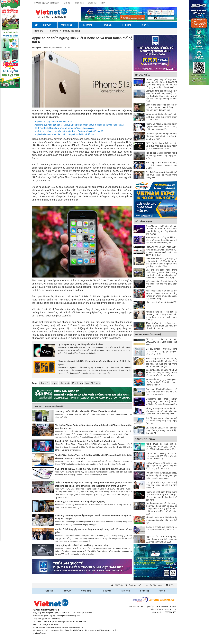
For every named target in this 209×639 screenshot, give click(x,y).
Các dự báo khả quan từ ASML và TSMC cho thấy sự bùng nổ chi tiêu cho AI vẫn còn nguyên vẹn (161, 372)
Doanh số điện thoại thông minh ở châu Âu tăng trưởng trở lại (85, 441)
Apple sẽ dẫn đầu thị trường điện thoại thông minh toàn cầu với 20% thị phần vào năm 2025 (161, 539)
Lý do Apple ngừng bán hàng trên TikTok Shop (80, 344)
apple (54, 383)
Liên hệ (67, 3)
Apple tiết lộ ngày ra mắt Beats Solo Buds (53, 121)
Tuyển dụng (79, 3)
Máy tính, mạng (143, 221)
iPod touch (77, 383)
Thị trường (88, 25)
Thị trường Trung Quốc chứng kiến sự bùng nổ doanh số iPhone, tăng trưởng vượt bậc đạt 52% (93, 426)
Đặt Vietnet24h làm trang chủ (128, 585)
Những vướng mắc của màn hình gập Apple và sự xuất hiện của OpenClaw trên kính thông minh (161, 411)
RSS (171, 585)
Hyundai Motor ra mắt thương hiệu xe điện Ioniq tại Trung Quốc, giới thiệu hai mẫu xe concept (161, 475)
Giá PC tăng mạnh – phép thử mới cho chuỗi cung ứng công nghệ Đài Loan (161, 420)
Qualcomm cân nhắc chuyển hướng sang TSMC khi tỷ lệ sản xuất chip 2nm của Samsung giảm (161, 401)
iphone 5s (44, 383)
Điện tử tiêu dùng (145, 439)
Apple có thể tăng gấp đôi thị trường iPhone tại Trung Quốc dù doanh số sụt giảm (93, 531)
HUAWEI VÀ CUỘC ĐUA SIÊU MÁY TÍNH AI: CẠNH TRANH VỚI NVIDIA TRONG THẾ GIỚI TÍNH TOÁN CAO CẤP (161, 251)
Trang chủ (38, 31)
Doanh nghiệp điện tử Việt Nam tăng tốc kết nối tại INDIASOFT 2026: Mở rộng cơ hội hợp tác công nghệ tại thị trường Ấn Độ (161, 83)
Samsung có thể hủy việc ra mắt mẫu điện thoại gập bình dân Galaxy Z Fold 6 (92, 469)
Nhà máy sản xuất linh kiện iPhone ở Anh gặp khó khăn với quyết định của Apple (94, 363)
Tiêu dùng (128, 25)
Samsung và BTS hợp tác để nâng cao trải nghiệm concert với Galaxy (161, 165)
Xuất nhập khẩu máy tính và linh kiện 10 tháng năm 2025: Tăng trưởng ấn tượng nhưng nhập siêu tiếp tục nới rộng (161, 295)
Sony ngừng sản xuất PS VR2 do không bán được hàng (81, 545)
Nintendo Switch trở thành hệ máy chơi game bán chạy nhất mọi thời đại (161, 520)
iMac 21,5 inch (92, 383)
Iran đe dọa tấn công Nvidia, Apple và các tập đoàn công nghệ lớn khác (161, 155)
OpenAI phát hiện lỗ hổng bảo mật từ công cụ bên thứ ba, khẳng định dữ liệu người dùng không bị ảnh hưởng (161, 230)
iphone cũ (65, 383)
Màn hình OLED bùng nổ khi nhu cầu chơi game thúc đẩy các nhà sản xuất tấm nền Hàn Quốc (161, 240)
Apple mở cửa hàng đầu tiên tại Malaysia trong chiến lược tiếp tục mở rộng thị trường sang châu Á (79, 125)
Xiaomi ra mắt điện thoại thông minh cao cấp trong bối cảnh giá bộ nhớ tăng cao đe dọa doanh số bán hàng (161, 496)
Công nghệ (68, 25)
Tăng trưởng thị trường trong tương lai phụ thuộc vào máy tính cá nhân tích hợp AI (161, 326)
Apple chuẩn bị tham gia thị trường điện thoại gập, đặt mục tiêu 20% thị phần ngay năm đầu (161, 446)
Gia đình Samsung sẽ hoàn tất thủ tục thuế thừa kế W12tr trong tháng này (161, 175)
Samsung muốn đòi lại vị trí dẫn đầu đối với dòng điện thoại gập (86, 411)
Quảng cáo (92, 3)
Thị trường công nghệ (148, 334)
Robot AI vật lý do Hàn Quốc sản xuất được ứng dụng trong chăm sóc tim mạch (161, 117)
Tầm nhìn (108, 25)
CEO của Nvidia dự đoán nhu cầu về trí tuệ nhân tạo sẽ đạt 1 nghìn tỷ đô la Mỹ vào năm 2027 (161, 146)
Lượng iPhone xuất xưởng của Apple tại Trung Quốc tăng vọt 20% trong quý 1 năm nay (161, 465)
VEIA (103, 3)
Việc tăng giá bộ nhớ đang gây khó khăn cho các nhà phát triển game (161, 284)
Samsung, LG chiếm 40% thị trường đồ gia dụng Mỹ (80, 501)
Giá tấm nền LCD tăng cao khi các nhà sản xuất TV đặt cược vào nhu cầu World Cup (161, 456)
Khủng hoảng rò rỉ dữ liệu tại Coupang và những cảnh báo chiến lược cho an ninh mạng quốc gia (161, 316)
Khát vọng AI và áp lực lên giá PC (161, 302)
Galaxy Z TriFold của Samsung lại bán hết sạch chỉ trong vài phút (161, 528)
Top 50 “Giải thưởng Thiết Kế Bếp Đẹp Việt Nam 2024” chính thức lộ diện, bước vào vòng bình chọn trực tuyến (93, 456)
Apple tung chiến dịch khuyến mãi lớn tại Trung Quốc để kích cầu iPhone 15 (69, 131)
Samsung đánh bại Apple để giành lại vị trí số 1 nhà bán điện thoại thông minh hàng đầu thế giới (93, 517)
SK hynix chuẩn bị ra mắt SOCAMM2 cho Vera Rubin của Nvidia (161, 342)
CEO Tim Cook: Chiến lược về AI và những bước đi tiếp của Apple (64, 128)
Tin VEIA (48, 25)
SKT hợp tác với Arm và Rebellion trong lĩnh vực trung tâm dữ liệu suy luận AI (161, 430)
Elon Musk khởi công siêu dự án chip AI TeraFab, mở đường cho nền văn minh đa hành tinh (161, 107)
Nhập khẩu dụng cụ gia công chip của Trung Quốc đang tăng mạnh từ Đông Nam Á (161, 382)
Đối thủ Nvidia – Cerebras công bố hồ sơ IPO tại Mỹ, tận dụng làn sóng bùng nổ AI (161, 351)
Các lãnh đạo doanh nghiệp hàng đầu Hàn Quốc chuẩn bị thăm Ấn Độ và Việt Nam (161, 136)
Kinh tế (146, 25)
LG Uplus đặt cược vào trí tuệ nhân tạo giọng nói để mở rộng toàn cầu (161, 485)
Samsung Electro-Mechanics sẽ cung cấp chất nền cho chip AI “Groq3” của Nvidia (161, 391)
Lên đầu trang (155, 585)
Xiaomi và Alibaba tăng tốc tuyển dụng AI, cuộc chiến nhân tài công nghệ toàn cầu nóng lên (161, 126)
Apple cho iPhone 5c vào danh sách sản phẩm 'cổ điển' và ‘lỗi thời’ (65, 134)
